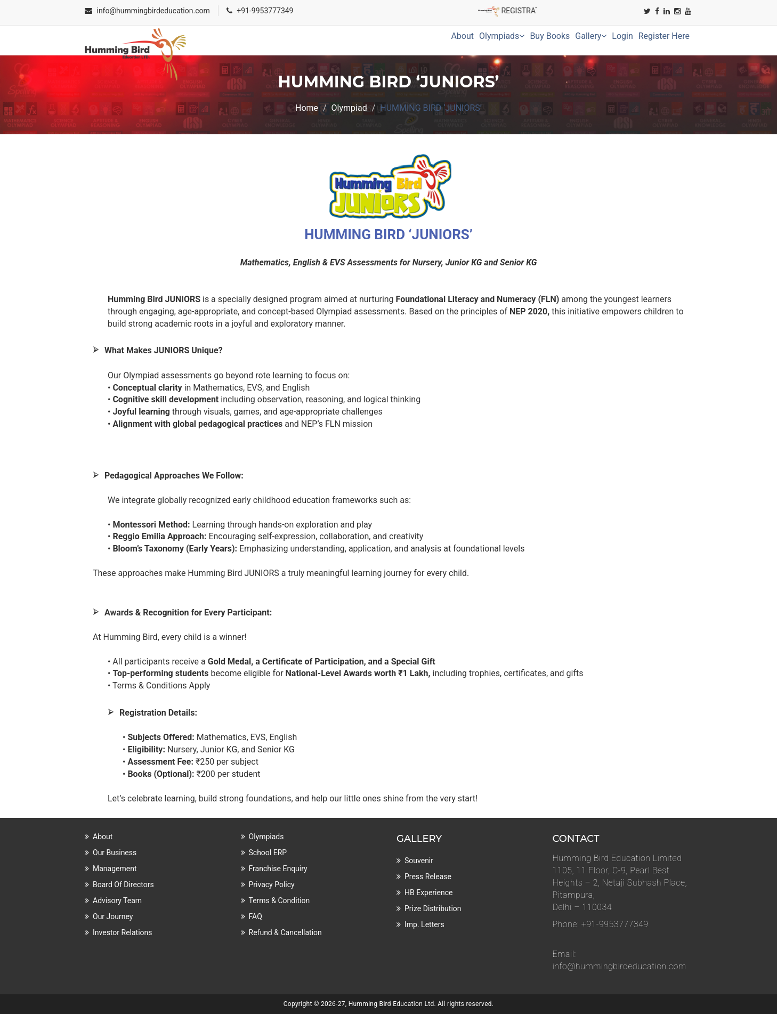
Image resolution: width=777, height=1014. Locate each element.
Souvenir (418, 860)
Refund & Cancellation (285, 932)
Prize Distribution (433, 908)
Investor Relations (122, 932)
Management (114, 868)
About (462, 36)
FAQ (255, 916)
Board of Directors (123, 884)
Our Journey (113, 916)
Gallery (590, 36)
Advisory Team (117, 900)
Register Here (664, 36)
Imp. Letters (424, 924)
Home (306, 108)
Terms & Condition (279, 900)
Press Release (427, 876)
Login (622, 36)
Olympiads (501, 36)
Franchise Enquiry (278, 868)
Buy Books (550, 36)
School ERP (268, 852)
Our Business (114, 852)
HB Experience (428, 892)
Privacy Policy (272, 884)
